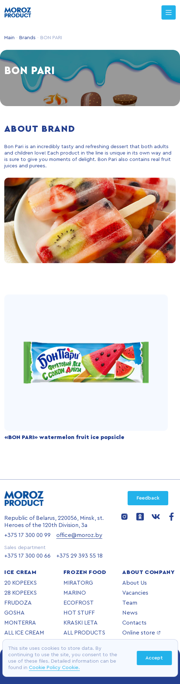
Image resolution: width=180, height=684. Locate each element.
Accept (154, 658)
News (130, 613)
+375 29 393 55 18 (79, 556)
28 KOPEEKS (20, 593)
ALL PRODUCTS (84, 633)
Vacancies (135, 593)
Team (129, 603)
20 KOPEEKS (20, 583)
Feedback (148, 498)
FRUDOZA (18, 603)
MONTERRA (20, 623)
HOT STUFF (79, 613)
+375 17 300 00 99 (27, 535)
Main (9, 37)
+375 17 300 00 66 (27, 556)
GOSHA (14, 613)
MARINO (74, 593)
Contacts (134, 623)
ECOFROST (78, 603)
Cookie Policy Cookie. (54, 667)
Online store (141, 633)
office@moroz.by (79, 535)
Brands (27, 37)
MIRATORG (78, 583)
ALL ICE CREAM (24, 633)
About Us (134, 583)
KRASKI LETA (80, 623)
